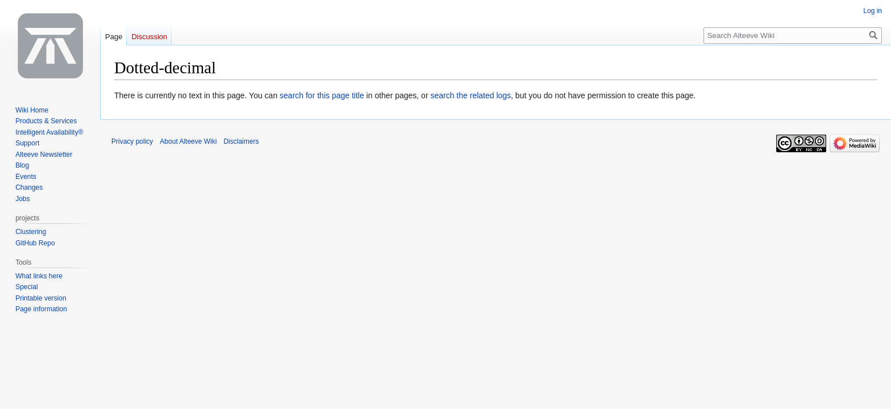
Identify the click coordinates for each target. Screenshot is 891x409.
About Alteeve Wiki (188, 141)
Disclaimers (241, 141)
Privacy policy (132, 141)
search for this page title (322, 95)
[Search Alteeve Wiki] (792, 35)
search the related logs (470, 95)
